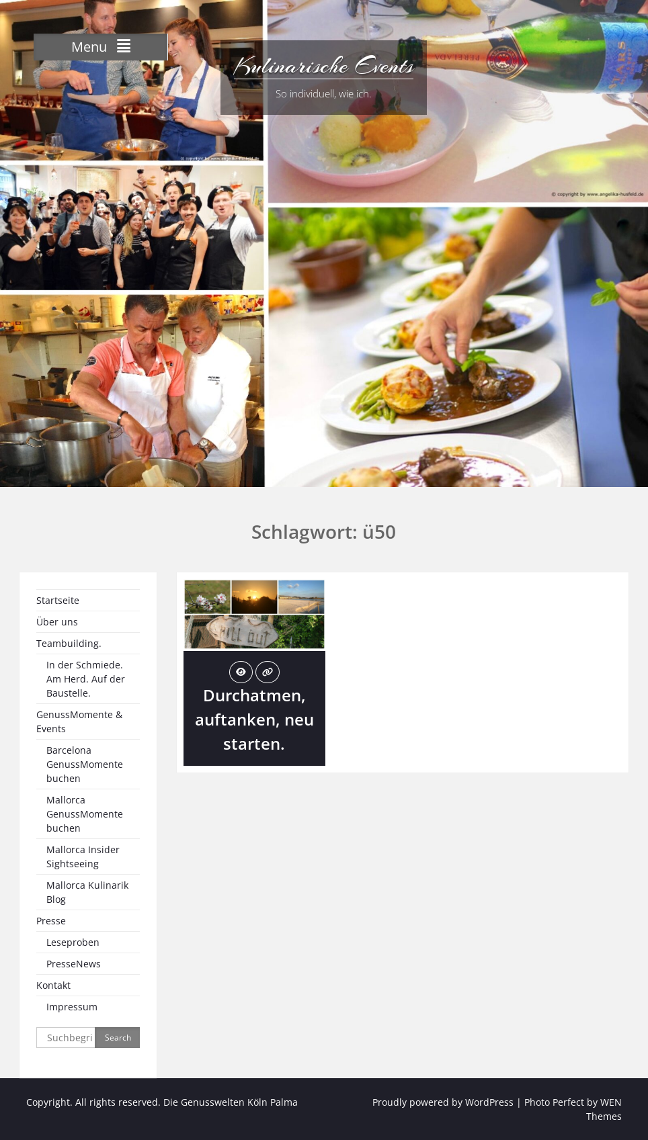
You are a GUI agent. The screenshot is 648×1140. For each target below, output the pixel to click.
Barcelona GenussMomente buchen (84, 764)
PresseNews (73, 963)
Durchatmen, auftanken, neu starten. (254, 719)
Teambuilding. (69, 643)
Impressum (71, 1006)
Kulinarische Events (323, 65)
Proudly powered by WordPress (443, 1102)
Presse (51, 920)
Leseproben (72, 942)
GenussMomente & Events (79, 721)
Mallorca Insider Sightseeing (83, 856)
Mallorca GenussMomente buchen (84, 813)
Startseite (57, 600)
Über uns (57, 621)
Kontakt (53, 985)
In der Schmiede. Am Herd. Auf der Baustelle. (85, 678)
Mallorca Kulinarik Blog (87, 892)
